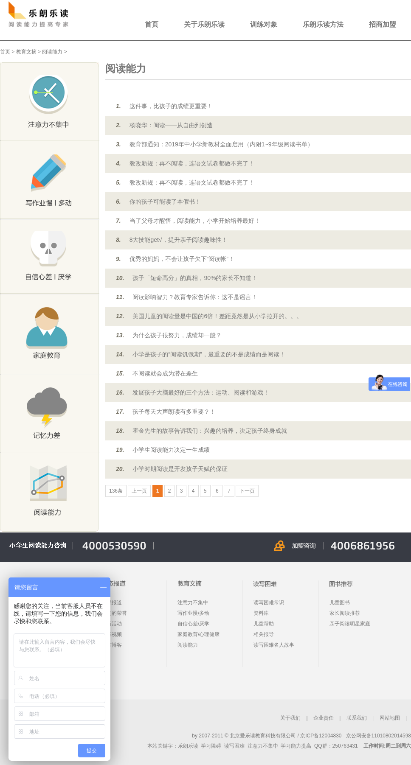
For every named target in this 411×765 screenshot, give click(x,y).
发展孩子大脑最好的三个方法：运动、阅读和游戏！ (200, 392)
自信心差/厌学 (193, 624)
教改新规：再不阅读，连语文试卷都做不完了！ (191, 163)
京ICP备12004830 (320, 736)
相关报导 (263, 634)
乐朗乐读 (188, 746)
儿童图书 (339, 602)
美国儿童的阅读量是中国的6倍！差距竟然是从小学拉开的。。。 (217, 316)
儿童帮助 (263, 624)
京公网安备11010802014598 (378, 736)
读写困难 (234, 746)
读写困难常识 (268, 602)
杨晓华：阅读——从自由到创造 (171, 125)
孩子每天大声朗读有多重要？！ (174, 411)
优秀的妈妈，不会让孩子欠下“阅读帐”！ (181, 258)
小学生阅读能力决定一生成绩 (171, 449)
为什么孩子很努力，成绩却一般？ (177, 335)
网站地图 (390, 718)
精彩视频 (111, 634)
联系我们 (356, 718)
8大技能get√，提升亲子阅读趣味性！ (178, 239)
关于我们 (290, 718)
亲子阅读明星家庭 (349, 624)
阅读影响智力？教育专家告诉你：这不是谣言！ (194, 297)
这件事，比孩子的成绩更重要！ (171, 106)
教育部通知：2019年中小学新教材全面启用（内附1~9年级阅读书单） (221, 144)
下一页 (247, 491)
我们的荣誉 (114, 613)
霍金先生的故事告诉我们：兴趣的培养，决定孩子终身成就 (209, 430)
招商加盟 (382, 24)
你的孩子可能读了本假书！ (165, 201)
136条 (116, 491)
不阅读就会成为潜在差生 (165, 373)
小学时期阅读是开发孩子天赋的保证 (180, 468)
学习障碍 (211, 746)
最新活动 (111, 624)
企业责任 (323, 718)
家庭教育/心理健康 (198, 634)
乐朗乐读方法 (323, 24)
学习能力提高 (296, 746)
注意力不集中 (192, 602)
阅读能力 (52, 52)
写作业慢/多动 (193, 613)
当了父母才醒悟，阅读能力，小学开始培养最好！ (194, 220)
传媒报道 (111, 602)
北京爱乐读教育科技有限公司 (263, 736)
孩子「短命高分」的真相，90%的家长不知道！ (194, 278)
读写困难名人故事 (273, 645)
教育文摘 (26, 52)
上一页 (139, 491)
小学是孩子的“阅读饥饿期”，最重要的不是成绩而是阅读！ (208, 354)
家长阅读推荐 (344, 613)
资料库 (261, 613)
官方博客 (111, 645)
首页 (151, 24)
